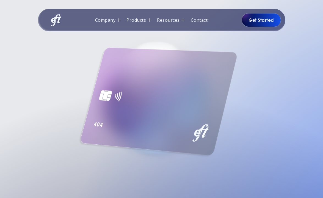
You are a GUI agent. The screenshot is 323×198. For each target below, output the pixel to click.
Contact (199, 20)
